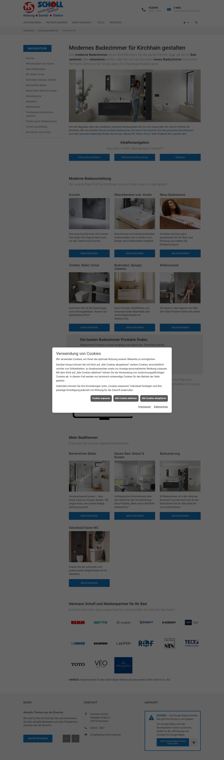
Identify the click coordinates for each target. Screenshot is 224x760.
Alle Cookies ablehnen (126, 398)
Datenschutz (161, 406)
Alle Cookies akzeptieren (154, 398)
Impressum (144, 406)
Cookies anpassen (101, 398)
